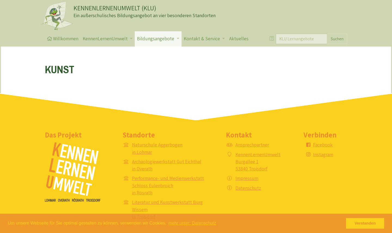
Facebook (323, 145)
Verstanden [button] (365, 223)
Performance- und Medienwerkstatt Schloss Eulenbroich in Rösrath (168, 185)
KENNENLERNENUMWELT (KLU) (115, 8)
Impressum (246, 178)
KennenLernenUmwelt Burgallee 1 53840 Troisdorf (257, 161)
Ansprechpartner (252, 145)
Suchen (337, 38)
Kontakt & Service (202, 38)
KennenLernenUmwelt (106, 38)
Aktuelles (239, 38)
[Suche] (301, 39)
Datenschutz (248, 188)
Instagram (323, 154)
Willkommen (62, 38)
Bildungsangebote (156, 38)
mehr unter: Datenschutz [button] (192, 223)
